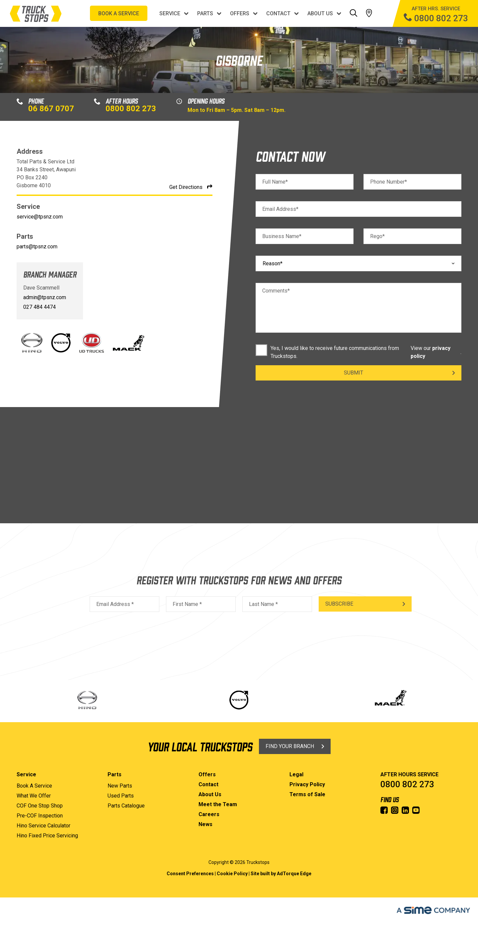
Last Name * (263, 604)
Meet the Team (218, 804)
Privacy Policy (307, 784)
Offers (239, 13)
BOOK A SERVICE (118, 13)
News (205, 824)
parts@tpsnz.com (37, 246)
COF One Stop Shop (40, 806)
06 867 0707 (51, 108)
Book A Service (34, 786)
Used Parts (121, 796)
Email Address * (115, 604)
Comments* (276, 291)
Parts (205, 13)
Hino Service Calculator (43, 825)
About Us (320, 13)
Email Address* (280, 209)
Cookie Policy (232, 873)
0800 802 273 (131, 108)
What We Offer (34, 796)
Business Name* (281, 236)
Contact (278, 13)
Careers (209, 814)
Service (169, 13)
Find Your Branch (290, 746)
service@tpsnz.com (40, 216)
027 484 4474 (39, 307)
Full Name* (275, 182)
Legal (296, 774)
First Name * (187, 604)
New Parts (120, 786)
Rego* (377, 236)
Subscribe (339, 604)
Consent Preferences (190, 873)
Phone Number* (388, 182)
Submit (353, 373)
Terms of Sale (307, 794)
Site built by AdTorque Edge (281, 873)
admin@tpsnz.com (44, 297)
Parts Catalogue (126, 806)
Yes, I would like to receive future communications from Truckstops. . (358, 352)
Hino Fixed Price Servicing (47, 835)
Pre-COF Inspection (40, 815)
